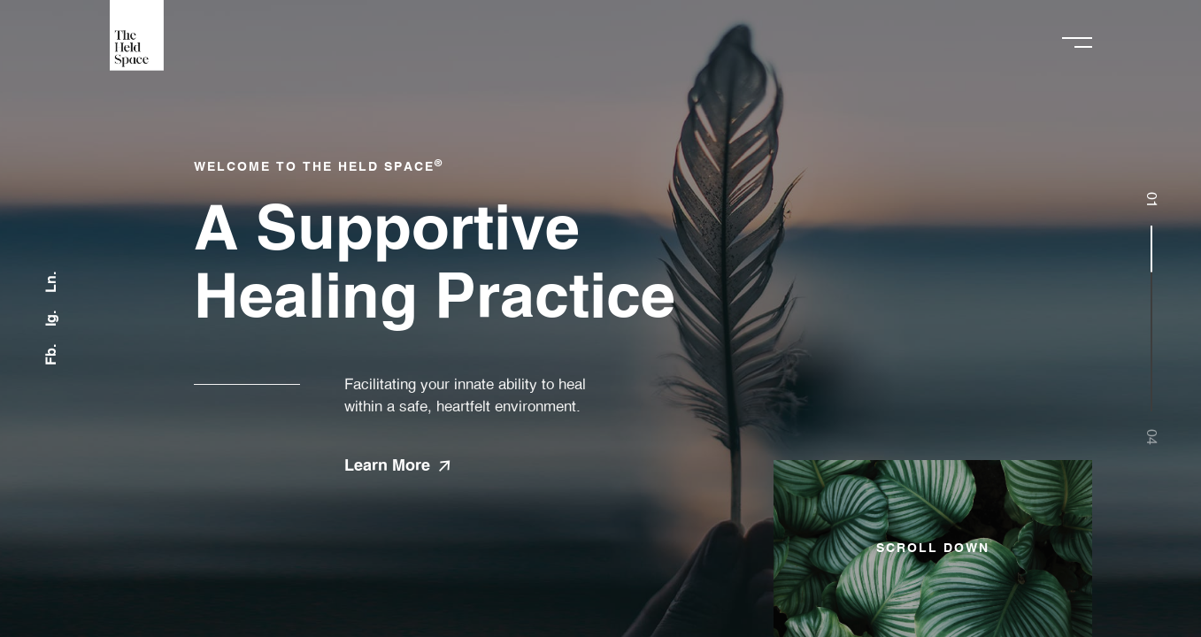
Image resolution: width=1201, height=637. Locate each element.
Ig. (51, 318)
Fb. (51, 354)
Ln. (51, 282)
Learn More (397, 466)
